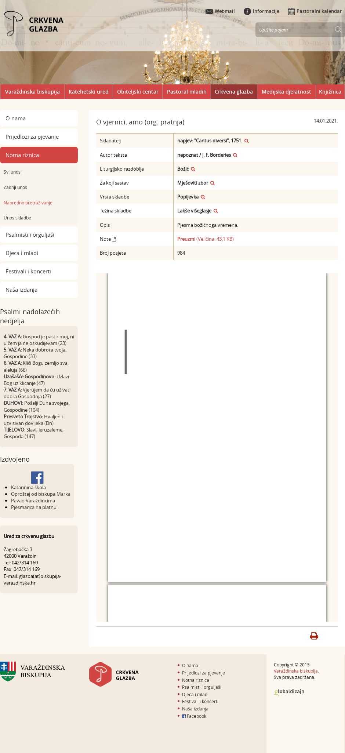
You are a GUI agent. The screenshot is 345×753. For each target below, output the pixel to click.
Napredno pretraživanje (28, 202)
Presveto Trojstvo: (23, 416)
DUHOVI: (13, 403)
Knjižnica (330, 91)
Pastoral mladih (187, 91)
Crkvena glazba (234, 91)
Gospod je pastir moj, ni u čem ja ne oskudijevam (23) (39, 339)
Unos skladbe (17, 218)
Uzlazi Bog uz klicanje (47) (36, 379)
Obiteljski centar (138, 91)
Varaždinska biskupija (32, 91)
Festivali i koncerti (28, 271)
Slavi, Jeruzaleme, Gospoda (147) (33, 433)
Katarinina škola (28, 487)
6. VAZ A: (13, 363)
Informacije (261, 11)
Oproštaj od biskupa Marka (40, 494)
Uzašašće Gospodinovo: (29, 376)
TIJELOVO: (14, 429)
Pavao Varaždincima (33, 500)
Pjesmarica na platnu (34, 507)
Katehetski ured (89, 91)
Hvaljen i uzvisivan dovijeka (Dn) (33, 419)
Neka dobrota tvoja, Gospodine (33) (35, 353)
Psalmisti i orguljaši (30, 234)
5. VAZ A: (13, 349)
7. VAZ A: (13, 389)
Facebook (194, 716)
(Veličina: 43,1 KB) (205, 239)
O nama (16, 118)
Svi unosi (13, 172)
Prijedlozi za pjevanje (32, 136)
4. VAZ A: (13, 336)
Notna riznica (22, 155)
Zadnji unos (15, 187)
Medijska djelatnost (286, 91)
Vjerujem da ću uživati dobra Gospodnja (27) (37, 393)
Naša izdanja (21, 289)
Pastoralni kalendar (315, 11)
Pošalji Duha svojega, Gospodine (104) (37, 406)
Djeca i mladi (22, 253)
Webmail (220, 11)
